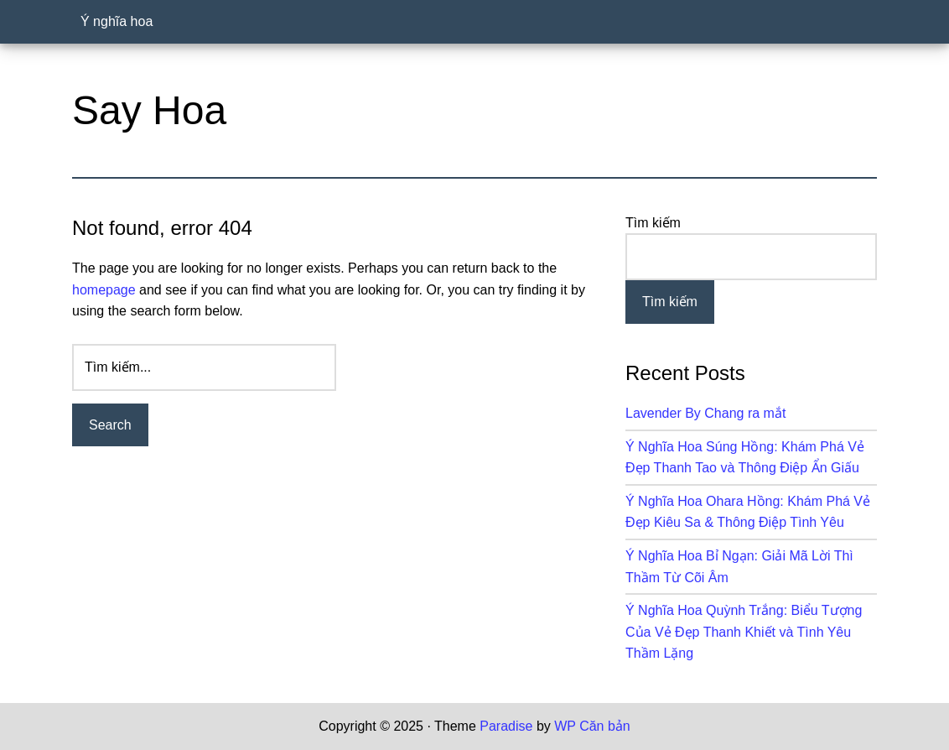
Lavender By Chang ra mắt (705, 413)
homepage (104, 290)
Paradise (506, 726)
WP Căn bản (592, 726)
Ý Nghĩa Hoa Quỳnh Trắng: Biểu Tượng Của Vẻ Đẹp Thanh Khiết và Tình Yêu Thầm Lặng (743, 631)
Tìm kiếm (653, 223)
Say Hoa (149, 110)
